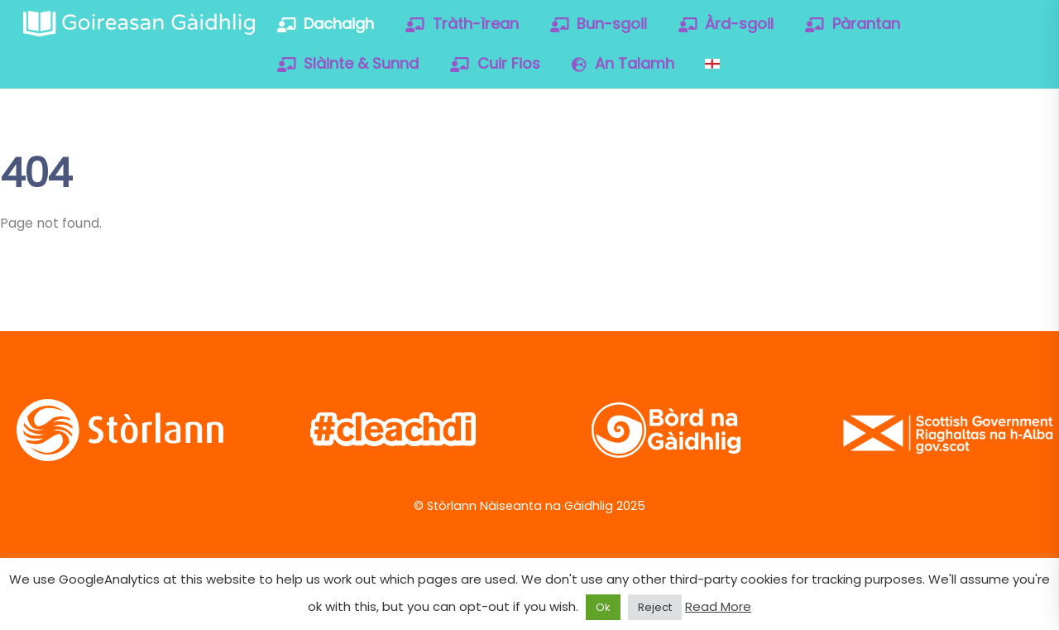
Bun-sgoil (599, 23)
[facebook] (880, 168)
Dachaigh (326, 23)
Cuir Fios (495, 63)
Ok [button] (603, 607)
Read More (718, 606)
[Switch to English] (712, 64)
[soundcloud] (986, 168)
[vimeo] (933, 168)
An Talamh (623, 63)
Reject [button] (655, 607)
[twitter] (828, 168)
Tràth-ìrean (462, 23)
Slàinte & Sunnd (348, 63)
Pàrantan (852, 23)
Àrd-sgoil (726, 23)
